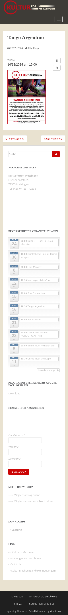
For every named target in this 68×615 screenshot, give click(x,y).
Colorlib (33, 611)
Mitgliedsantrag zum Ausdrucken (33, 501)
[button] (56, 67)
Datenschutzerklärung (43, 596)
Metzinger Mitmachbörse (26, 558)
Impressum (17, 596)
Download (14, 393)
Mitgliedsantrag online (27, 495)
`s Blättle (16, 564)
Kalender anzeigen (48, 370)
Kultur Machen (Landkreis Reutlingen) (33, 570)
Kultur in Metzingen (23, 552)
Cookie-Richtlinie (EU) (41, 603)
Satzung (17, 530)
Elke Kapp (33, 48)
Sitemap (18, 603)
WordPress (55, 611)
